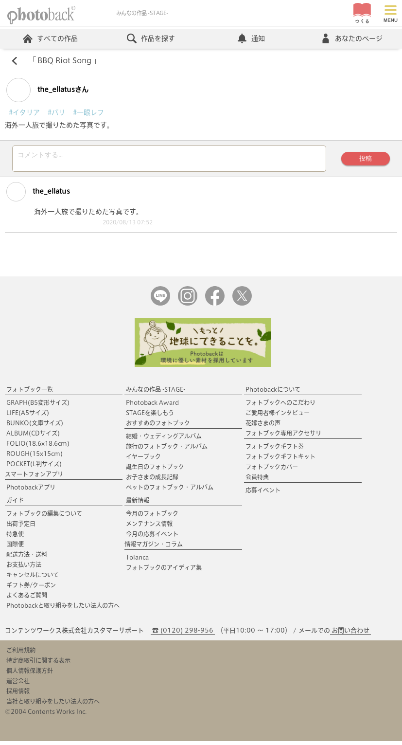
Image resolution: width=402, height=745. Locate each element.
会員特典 (257, 481)
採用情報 (18, 695)
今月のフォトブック (152, 517)
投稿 (364, 160)
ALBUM (33, 437)
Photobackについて (272, 393)
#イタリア (24, 112)
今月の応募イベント (152, 538)
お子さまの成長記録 (152, 481)
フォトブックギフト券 (274, 450)
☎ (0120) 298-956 (182, 634)
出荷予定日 (20, 527)
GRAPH (38, 406)
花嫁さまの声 (262, 427)
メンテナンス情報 (149, 527)
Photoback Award (152, 406)
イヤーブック (143, 460)
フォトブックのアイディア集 (164, 571)
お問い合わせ (350, 634)
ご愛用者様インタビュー (277, 416)
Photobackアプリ (30, 491)
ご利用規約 (20, 654)
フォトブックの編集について (44, 517)
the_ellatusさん (47, 90)
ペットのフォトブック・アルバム (169, 491)
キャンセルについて (32, 578)
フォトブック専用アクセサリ (283, 437)
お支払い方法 (23, 568)
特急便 (15, 538)
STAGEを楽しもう (150, 416)
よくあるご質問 (26, 599)
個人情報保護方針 (29, 674)
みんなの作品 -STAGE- (155, 393)
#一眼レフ (88, 112)
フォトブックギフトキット (280, 460)
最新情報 (137, 504)
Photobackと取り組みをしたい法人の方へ (63, 609)
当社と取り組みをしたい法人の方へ (53, 705)
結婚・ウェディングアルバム (164, 440)
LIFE (27, 416)
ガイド (15, 504)
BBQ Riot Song (65, 61)
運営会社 (18, 685)
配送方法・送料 (26, 558)
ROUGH (34, 457)
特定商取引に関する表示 (38, 664)
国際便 (15, 548)
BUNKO (34, 427)
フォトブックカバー (271, 470)
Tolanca (137, 561)
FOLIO (38, 447)
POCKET (34, 468)
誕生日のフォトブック (155, 470)
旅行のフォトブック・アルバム (167, 450)
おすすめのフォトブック (158, 427)
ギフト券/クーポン (31, 589)
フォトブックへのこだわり (280, 406)
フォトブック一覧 (29, 393)
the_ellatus (38, 195)
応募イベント (262, 494)
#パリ (56, 112)
